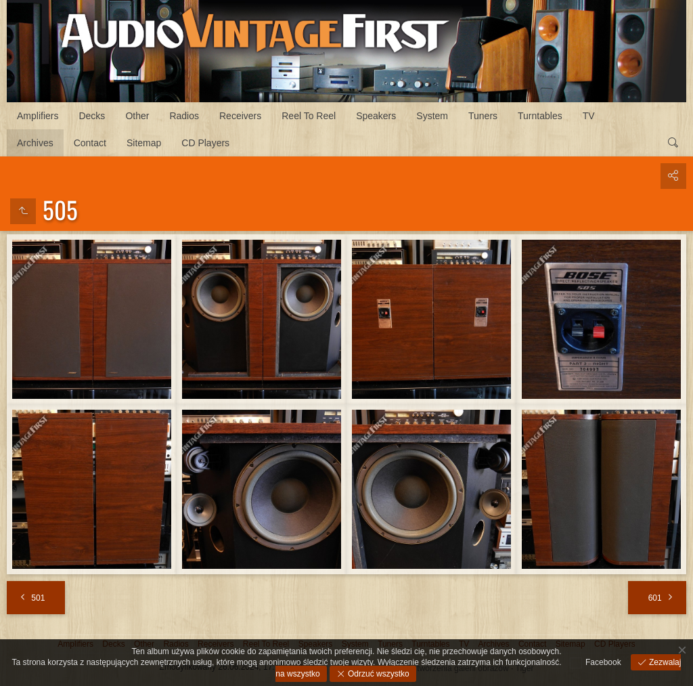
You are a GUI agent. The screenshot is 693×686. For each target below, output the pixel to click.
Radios (184, 115)
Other (137, 115)
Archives (35, 142)
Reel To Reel (309, 115)
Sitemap (144, 142)
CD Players (205, 142)
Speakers (376, 115)
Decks (92, 115)
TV (589, 115)
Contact (90, 142)
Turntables (540, 115)
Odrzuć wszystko (377, 674)
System (432, 115)
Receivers (240, 115)
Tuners (482, 115)
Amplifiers (37, 115)
